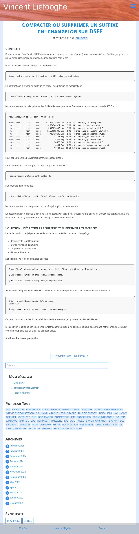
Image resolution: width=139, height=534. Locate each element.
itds (62, 413)
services (24, 424)
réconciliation (63, 428)
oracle (71, 413)
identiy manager (16, 428)
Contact (103, 528)
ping (35, 424)
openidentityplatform (20, 413)
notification (70, 424)
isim (109, 413)
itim (8, 409)
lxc (116, 413)
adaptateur (62, 417)
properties (45, 428)
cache (78, 428)
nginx (123, 413)
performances (113, 409)
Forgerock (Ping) (22, 393)
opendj (66, 409)
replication (45, 417)
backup (113, 421)
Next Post (81, 355)
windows (11, 421)
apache (53, 413)
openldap (18, 409)
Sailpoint (12, 424)
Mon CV (23, 528)
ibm (73, 417)
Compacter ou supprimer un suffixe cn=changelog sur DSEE (70, 28)
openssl (11, 417)
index (101, 413)
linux (76, 409)
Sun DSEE (81, 38)
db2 (122, 421)
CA (120, 424)
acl (72, 421)
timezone (56, 421)
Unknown (45, 424)
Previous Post (61, 355)
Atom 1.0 (13, 520)
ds (27, 421)
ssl (38, 413)
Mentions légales (62, 528)
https (56, 424)
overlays (24, 417)
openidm (55, 409)
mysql (98, 409)
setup (32, 428)
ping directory (87, 413)
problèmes (84, 417)
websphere (87, 424)
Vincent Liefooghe (35, 6)
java (44, 413)
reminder (43, 421)
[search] (57, 365)
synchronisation (96, 421)
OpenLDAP (19, 383)
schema (120, 417)
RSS (28, 520)
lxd (66, 421)
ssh (115, 424)
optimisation (103, 424)
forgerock (33, 409)
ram (21, 421)
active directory (103, 417)
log (33, 421)
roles (80, 421)
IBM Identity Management (26, 388)
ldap (45, 409)
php (34, 417)
